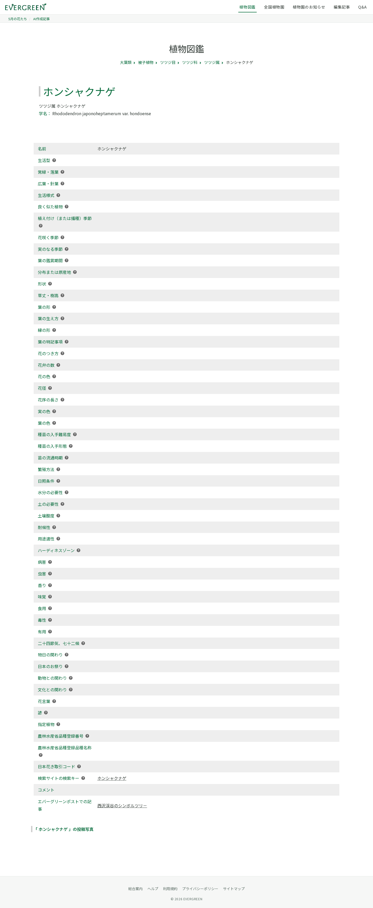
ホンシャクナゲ (111, 778)
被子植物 (146, 62)
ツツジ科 (190, 62)
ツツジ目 (168, 62)
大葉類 (126, 62)
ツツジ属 (212, 62)
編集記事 (342, 7)
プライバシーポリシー (200, 888)
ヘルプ (152, 888)
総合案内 (135, 888)
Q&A (362, 7)
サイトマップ (234, 888)
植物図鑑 (247, 7)
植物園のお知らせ (309, 7)
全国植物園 (274, 7)
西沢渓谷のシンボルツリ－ (122, 805)
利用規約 (170, 888)
